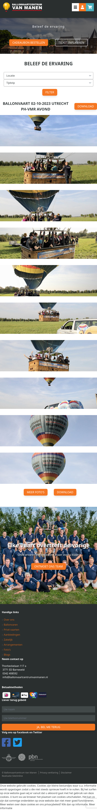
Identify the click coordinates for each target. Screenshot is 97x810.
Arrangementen (12, 644)
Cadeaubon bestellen (28, 42)
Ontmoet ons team (48, 566)
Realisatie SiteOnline (12, 775)
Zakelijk (7, 639)
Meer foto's (35, 492)
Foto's (6, 649)
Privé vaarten (10, 629)
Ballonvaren (10, 624)
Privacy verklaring (49, 772)
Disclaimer (66, 772)
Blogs (6, 654)
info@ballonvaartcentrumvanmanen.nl (25, 677)
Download (86, 106)
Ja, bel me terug (48, 727)
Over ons (8, 619)
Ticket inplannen (71, 42)
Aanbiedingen (11, 634)
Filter (49, 92)
